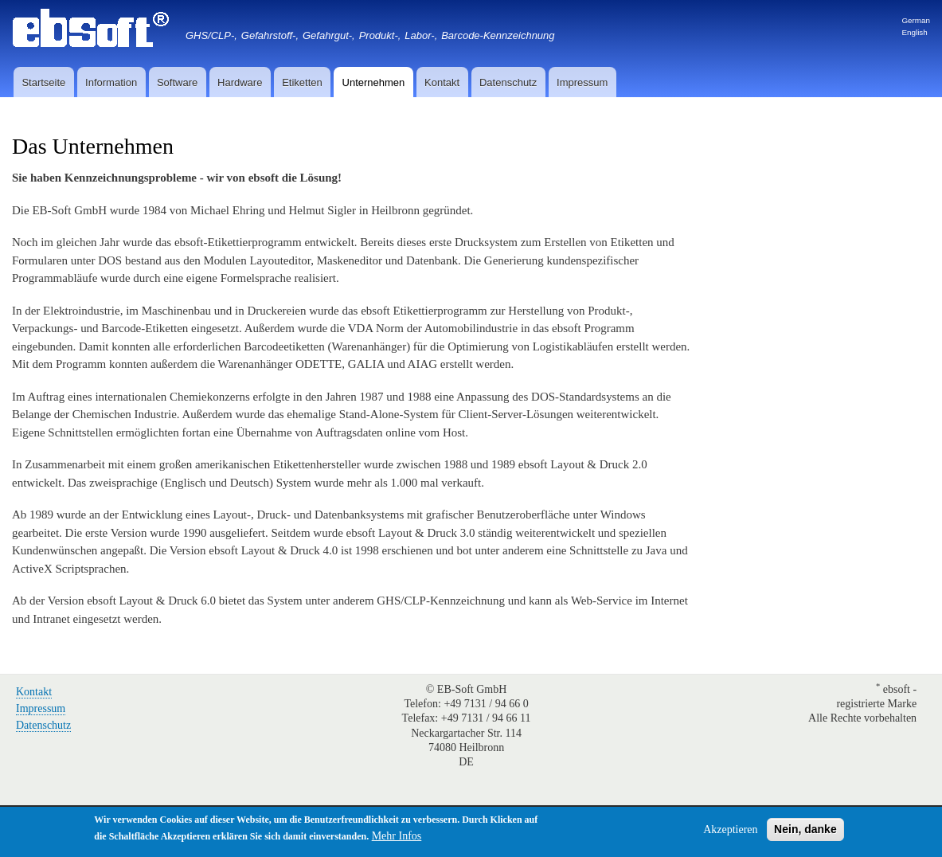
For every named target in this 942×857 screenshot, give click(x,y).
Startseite (43, 82)
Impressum (582, 82)
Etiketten (302, 82)
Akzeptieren (730, 831)
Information (111, 82)
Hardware (239, 82)
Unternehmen (373, 82)
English (914, 32)
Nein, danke (805, 830)
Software (177, 82)
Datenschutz (508, 82)
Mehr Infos (397, 837)
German (915, 20)
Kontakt (441, 82)
